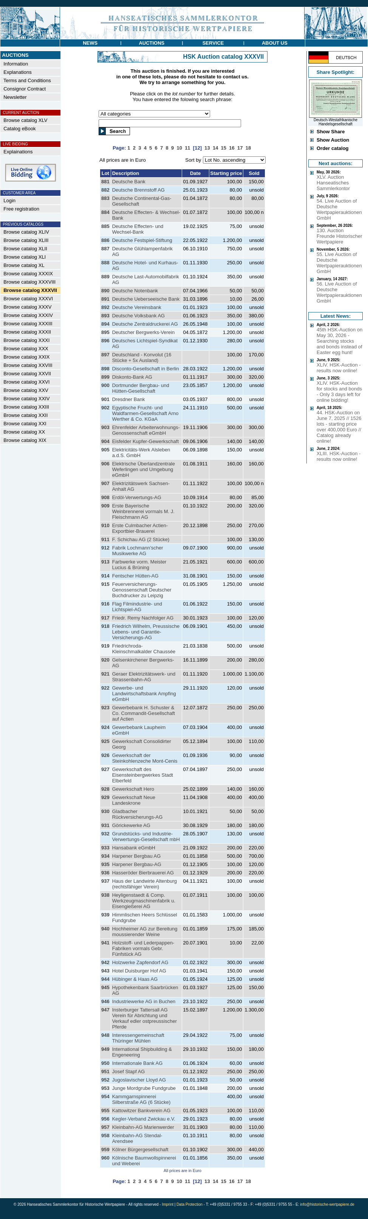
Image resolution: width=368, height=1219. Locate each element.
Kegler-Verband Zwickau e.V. (143, 1119)
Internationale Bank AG (137, 1063)
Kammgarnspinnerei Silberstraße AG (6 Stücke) (141, 1099)
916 (105, 604)
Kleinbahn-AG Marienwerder (143, 1127)
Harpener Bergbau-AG (136, 864)
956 (105, 1119)
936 (105, 873)
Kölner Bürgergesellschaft (140, 1149)
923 (105, 707)
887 (105, 248)
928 (105, 789)
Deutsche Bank (128, 181)
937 (105, 881)
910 (105, 525)
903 (105, 427)
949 (105, 1049)
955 (105, 1110)
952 (105, 1080)
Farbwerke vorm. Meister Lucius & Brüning (139, 564)
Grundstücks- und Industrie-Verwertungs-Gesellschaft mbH (146, 836)
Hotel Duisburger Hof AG (139, 971)
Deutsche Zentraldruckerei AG (145, 324)
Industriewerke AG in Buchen (144, 1001)
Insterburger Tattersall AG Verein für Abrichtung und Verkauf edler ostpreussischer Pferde (144, 1018)
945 (105, 987)
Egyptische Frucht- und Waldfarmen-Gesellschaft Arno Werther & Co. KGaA (145, 413)
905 (105, 450)
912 (105, 548)
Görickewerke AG (131, 825)
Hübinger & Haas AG (135, 979)
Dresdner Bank (128, 399)
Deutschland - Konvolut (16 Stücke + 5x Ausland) (142, 357)
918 (105, 626)
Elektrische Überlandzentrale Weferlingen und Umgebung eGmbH (143, 469)
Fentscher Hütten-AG (135, 576)
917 (105, 618)
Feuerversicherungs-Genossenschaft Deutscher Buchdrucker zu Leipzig (142, 589)
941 (105, 943)
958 (105, 1135)
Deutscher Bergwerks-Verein (143, 332)
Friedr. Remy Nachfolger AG (143, 618)
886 (105, 240)
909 (105, 506)
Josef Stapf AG (128, 1071)
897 (105, 354)
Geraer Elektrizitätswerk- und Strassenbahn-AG (144, 676)
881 (105, 181)
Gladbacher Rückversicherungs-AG (137, 814)
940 (105, 929)
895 (105, 332)
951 (105, 1071)
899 (105, 377)
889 (105, 276)
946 (105, 1001)
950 (105, 1063)
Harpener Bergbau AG (136, 856)
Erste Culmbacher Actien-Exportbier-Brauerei (140, 528)
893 (105, 315)
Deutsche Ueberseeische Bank (146, 299)
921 (105, 674)
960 (105, 1158)
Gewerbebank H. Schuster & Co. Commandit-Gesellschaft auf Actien (143, 713)
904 (105, 441)
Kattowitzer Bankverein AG (141, 1110)
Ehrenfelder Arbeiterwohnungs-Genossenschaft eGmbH (146, 430)
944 (105, 979)
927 (105, 769)
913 (105, 562)
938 (105, 895)
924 (105, 727)
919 (105, 646)
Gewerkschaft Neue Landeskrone (133, 800)
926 (105, 755)
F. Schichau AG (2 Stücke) (141, 539)
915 (105, 584)
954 (105, 1096)
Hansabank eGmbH (133, 848)
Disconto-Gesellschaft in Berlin (145, 368)
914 (105, 576)
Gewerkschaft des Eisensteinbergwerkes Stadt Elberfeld (142, 775)
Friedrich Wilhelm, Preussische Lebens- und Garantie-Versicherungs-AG (145, 631)
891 (105, 299)
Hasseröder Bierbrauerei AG (143, 873)
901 (105, 399)
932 (105, 834)
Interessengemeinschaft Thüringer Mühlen (138, 1038)
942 (105, 962)
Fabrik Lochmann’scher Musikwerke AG (137, 550)
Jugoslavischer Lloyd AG (139, 1080)
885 (105, 226)
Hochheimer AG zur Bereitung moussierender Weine (145, 931)
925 (105, 741)
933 (105, 848)
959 (105, 1149)
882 (105, 190)
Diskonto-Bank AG (132, 377)
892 (105, 307)
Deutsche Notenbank (135, 290)
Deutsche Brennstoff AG (138, 190)
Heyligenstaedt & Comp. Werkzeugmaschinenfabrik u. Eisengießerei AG (143, 900)
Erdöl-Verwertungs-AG (136, 497)
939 (105, 915)
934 (105, 856)
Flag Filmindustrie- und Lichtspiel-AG (137, 606)
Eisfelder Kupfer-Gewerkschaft (145, 441)
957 (105, 1127)
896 (105, 340)
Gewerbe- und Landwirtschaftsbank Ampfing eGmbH (144, 693)
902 (105, 407)
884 (105, 212)
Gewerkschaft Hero (133, 789)
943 (105, 971)
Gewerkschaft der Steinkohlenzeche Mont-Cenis (145, 758)
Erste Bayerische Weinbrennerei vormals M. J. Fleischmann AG (143, 511)
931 (105, 825)
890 (105, 290)
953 (105, 1088)
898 (105, 368)
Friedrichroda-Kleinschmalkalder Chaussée (144, 648)
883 (105, 198)
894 (105, 324)
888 (105, 262)
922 (105, 688)
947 (105, 1010)
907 (105, 483)
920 (105, 660)
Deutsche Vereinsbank (136, 307)
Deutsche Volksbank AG (138, 315)
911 (105, 539)
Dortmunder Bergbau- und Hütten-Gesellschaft (140, 388)
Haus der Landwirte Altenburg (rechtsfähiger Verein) (144, 884)
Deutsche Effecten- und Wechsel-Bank (138, 229)
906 (105, 464)
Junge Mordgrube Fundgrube (144, 1088)
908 (105, 497)
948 (105, 1035)
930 (105, 811)
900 (105, 385)
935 (105, 864)
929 (105, 797)
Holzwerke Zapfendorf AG (140, 962)
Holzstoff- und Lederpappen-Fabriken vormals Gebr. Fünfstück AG (143, 948)
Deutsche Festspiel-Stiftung (142, 240)
